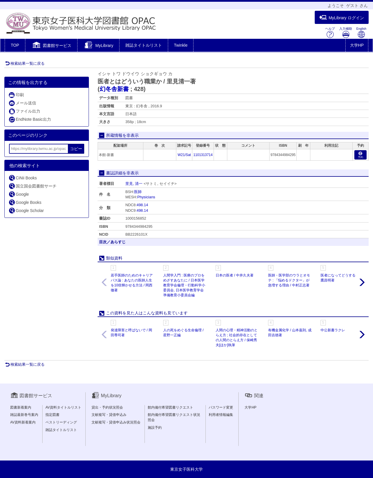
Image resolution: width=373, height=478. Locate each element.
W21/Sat (184, 155)
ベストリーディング (61, 422)
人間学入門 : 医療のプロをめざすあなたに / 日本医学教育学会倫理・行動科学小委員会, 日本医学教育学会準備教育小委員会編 (184, 285)
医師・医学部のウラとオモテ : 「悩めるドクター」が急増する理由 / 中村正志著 (289, 280)
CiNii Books (22, 178)
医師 (138, 192)
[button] (51, 46)
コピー (76, 148)
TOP (15, 45)
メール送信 (22, 103)
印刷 (16, 95)
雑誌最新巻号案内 (24, 415)
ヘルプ (330, 32)
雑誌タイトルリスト (143, 45)
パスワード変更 (221, 407)
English (361, 32)
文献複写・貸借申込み (109, 415)
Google (18, 194)
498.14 (142, 205)
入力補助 (345, 32)
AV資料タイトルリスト (63, 407)
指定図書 (52, 415)
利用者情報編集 (221, 415)
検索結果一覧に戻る (25, 63)
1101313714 (202, 155)
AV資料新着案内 (23, 422)
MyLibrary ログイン (341, 18)
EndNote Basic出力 (29, 119)
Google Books (24, 202)
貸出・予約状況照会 (107, 407)
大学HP (357, 45)
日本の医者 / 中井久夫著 (235, 275)
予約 (360, 155)
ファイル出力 (24, 111)
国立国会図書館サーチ (32, 186)
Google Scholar (26, 210)
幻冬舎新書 (114, 89)
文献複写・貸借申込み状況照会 (116, 422)
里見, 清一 (133, 183)
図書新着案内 (20, 407)
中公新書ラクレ (333, 330)
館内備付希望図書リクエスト (170, 407)
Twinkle (181, 45)
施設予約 (155, 428)
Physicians (146, 197)
